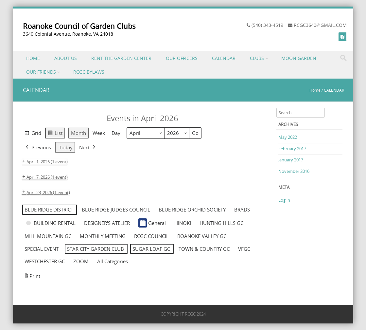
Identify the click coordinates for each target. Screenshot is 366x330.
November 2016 (293, 171)
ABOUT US (65, 58)
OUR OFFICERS (182, 58)
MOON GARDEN (298, 58)
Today (66, 147)
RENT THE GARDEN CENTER (121, 58)
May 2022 (287, 137)
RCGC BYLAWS (88, 72)
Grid (32, 134)
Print (32, 277)
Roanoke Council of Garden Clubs (79, 26)
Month (78, 133)
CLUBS (257, 58)
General (152, 223)
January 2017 (290, 160)
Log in (284, 200)
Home (315, 90)
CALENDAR (223, 58)
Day (116, 133)
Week (99, 133)
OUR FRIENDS (41, 72)
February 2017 (292, 149)
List (54, 134)
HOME (33, 58)
